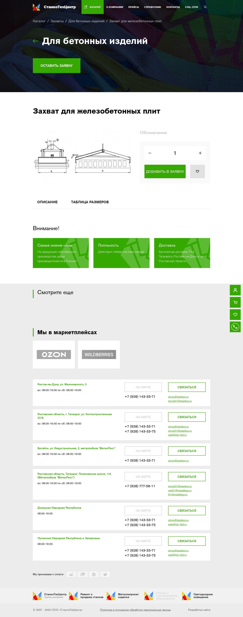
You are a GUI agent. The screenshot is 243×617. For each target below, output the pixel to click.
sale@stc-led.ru (177, 437)
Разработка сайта (199, 610)
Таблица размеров (92, 202)
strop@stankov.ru (178, 398)
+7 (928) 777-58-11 (140, 488)
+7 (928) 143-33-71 (140, 398)
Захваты (57, 21)
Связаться (187, 388)
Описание (48, 202)
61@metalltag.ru (177, 497)
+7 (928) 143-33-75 (140, 433)
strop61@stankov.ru (180, 402)
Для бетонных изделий (86, 21)
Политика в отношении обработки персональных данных (135, 610)
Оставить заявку (58, 65)
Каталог (39, 21)
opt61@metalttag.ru (179, 493)
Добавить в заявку (165, 172)
